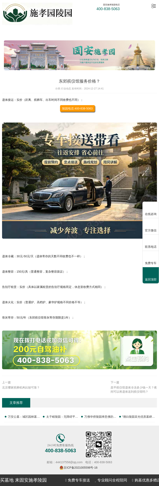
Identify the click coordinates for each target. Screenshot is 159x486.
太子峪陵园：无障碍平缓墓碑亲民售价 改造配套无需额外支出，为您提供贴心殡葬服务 (62, 417)
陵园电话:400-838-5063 (77, 108)
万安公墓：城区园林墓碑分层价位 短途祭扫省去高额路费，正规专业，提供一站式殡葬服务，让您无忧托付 (23, 417)
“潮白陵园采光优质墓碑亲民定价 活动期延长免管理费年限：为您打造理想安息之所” (138, 417)
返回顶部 (151, 275)
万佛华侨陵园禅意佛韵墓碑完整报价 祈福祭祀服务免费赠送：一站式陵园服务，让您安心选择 (100, 417)
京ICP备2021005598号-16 (80, 467)
